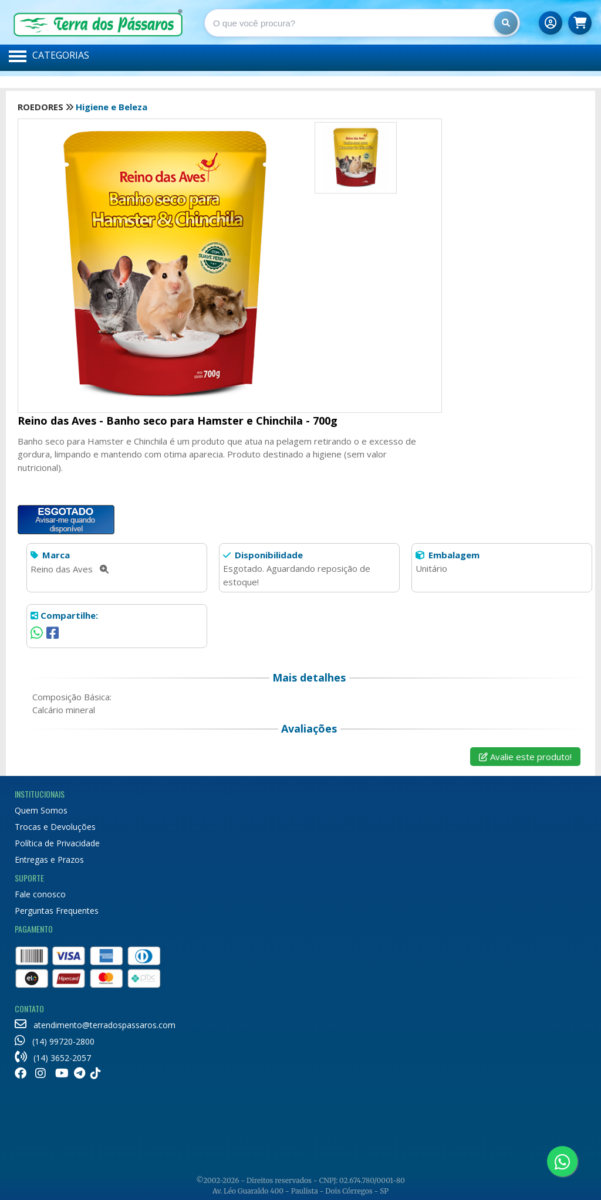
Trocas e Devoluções (55, 826)
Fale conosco (40, 894)
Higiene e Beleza (111, 107)
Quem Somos (41, 810)
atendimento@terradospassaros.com (95, 1024)
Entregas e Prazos (49, 859)
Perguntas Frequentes (57, 910)
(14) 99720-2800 (54, 1041)
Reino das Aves (70, 569)
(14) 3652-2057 (53, 1057)
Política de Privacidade (57, 843)
